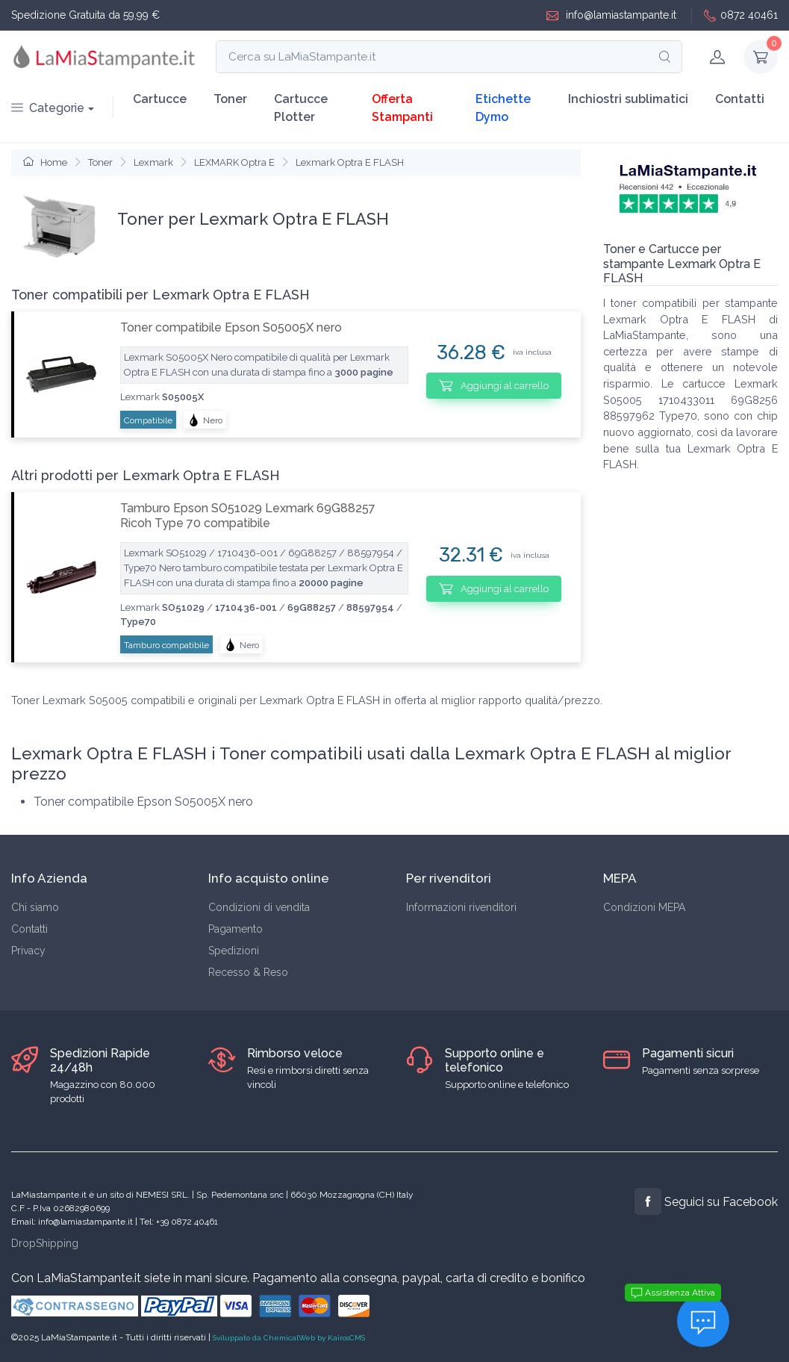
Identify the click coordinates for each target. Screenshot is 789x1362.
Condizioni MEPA (644, 907)
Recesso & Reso (248, 972)
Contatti (739, 99)
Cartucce (160, 99)
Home (45, 162)
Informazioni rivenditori (461, 907)
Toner (230, 99)
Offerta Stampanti (402, 108)
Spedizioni (233, 951)
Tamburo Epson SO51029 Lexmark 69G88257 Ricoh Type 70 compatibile (247, 515)
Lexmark (153, 162)
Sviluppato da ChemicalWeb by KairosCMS (289, 1338)
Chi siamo (35, 907)
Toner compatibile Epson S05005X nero (231, 327)
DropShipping (44, 1243)
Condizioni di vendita (259, 907)
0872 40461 (741, 15)
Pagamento (235, 929)
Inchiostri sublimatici (628, 99)
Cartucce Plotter (301, 108)
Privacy (28, 951)
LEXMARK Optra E (234, 162)
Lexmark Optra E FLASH (350, 162)
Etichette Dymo (503, 108)
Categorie (47, 108)
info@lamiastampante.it (611, 15)
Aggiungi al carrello (494, 385)
